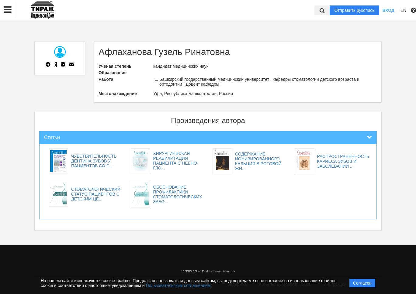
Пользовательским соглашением (178, 285)
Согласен (362, 283)
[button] (7, 9)
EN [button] (403, 10)
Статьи (52, 137)
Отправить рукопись (355, 10)
